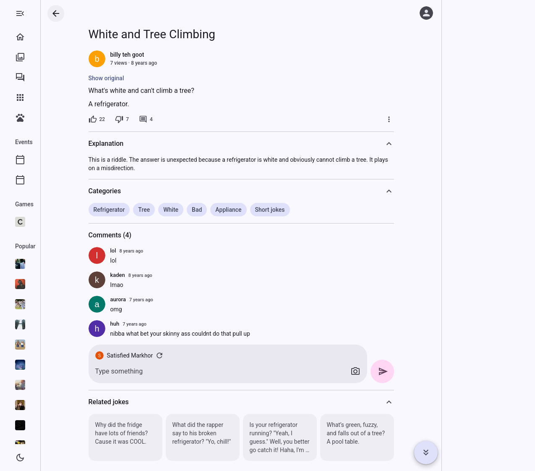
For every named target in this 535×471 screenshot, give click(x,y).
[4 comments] (179, 119)
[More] (422, 119)
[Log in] (426, 13)
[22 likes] (130, 119)
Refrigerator (143, 209)
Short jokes (303, 209)
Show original (140, 78)
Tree (177, 209)
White (204, 209)
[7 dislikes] (155, 119)
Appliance (262, 209)
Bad (230, 209)
